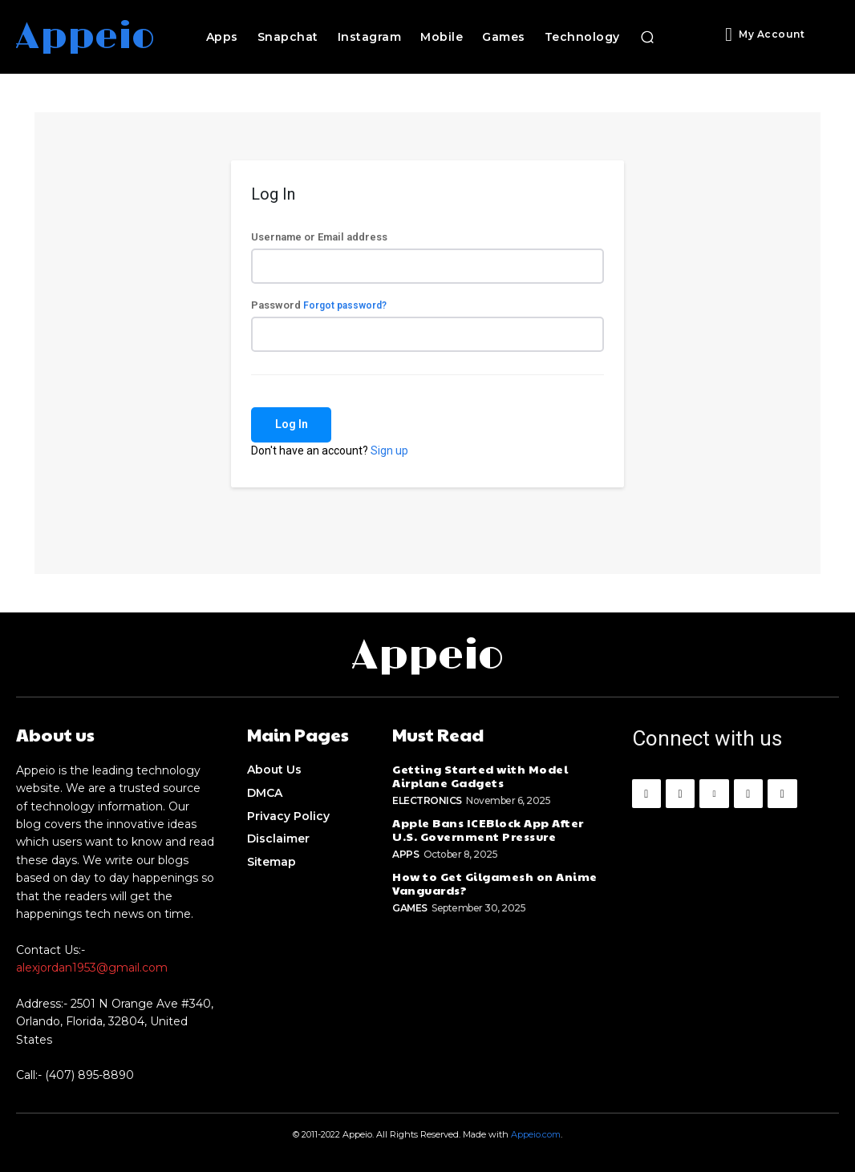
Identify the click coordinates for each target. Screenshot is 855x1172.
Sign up (389, 450)
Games (410, 907)
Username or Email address (319, 237)
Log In (291, 424)
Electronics (427, 800)
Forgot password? (345, 305)
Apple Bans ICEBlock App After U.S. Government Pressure (486, 829)
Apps (405, 853)
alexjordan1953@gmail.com (92, 967)
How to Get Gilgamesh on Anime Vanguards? (494, 882)
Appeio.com (536, 1134)
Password (319, 305)
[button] (647, 36)
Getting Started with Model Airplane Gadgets (477, 775)
